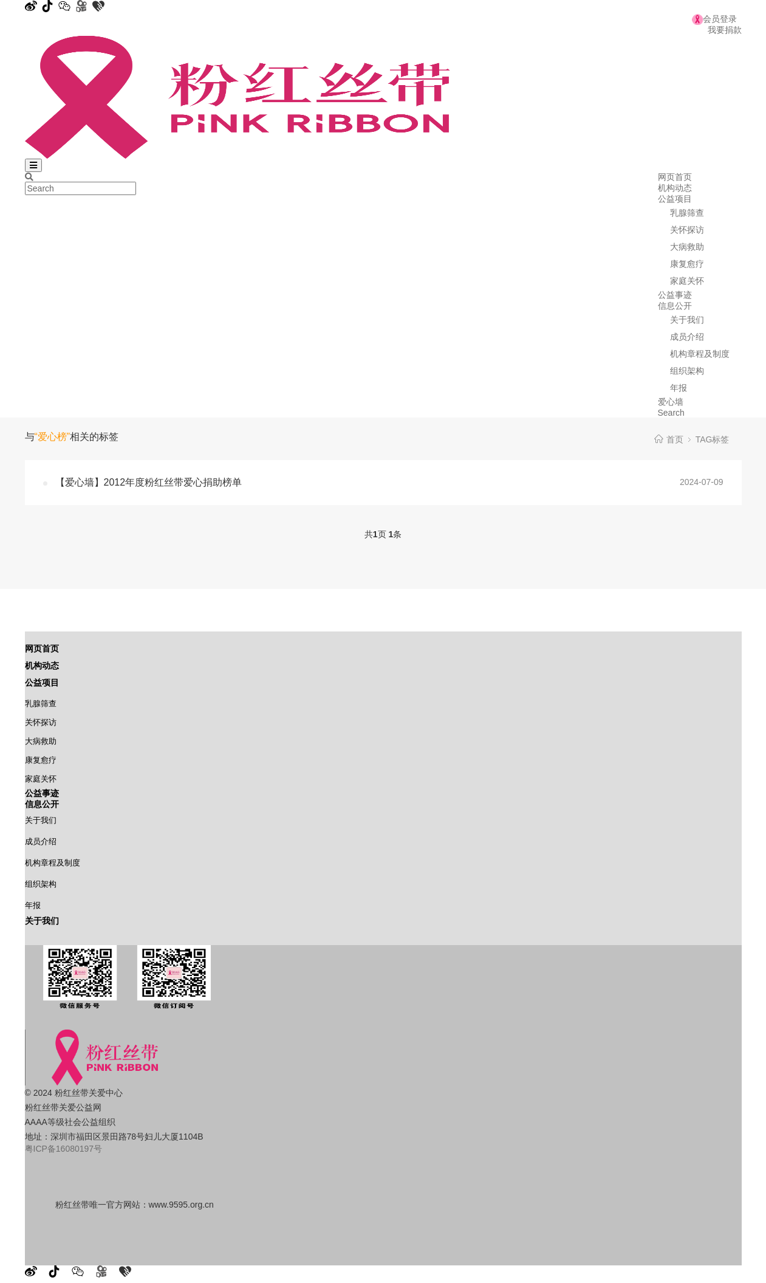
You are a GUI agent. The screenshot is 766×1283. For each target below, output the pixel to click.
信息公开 (675, 306)
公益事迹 (675, 295)
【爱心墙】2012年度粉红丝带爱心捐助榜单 (148, 482)
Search (671, 413)
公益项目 (675, 199)
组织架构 (687, 371)
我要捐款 (725, 30)
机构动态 (675, 188)
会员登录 (714, 19)
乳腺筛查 (687, 213)
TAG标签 (713, 439)
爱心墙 (670, 402)
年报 (678, 388)
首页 (674, 439)
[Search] (29, 177)
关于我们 (687, 320)
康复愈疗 (687, 264)
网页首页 (675, 177)
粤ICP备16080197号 (64, 1149)
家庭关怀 (687, 281)
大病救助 (687, 247)
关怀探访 (687, 230)
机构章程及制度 (700, 354)
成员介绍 (687, 337)
